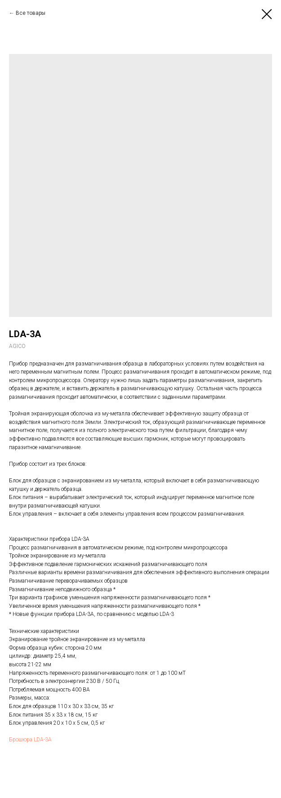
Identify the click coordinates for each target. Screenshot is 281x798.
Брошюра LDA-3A (30, 739)
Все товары (30, 13)
